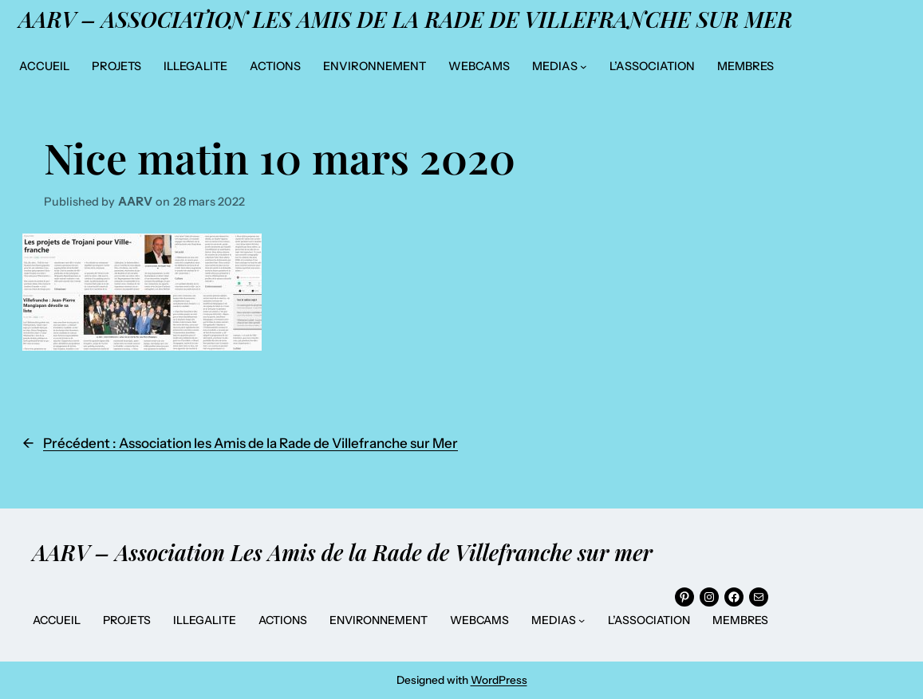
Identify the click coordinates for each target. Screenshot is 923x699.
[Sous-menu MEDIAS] (583, 66)
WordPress (499, 679)
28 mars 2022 (209, 201)
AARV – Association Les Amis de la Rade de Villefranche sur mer (406, 19)
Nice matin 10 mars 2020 (279, 157)
